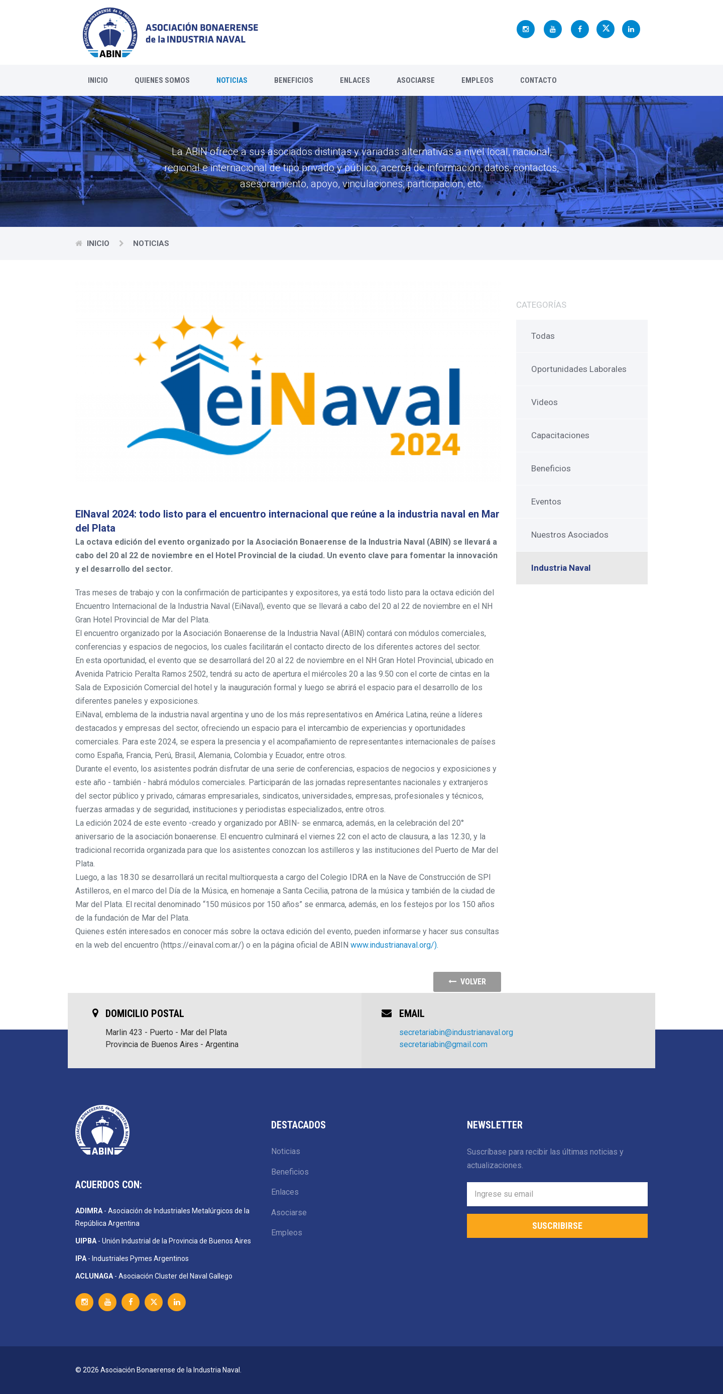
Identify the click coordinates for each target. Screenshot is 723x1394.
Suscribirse (557, 1225)
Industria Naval (560, 568)
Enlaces (355, 80)
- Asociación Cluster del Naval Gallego (153, 1276)
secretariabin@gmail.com (443, 1044)
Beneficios (293, 80)
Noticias (232, 80)
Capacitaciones (560, 435)
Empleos (477, 80)
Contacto (538, 80)
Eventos (546, 501)
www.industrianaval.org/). (394, 945)
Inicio (98, 80)
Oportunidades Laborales (579, 369)
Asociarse (416, 80)
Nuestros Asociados (570, 535)
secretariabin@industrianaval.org (456, 1032)
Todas (543, 336)
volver (467, 981)
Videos (544, 402)
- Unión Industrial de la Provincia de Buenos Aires (163, 1241)
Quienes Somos (162, 80)
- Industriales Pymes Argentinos (132, 1258)
